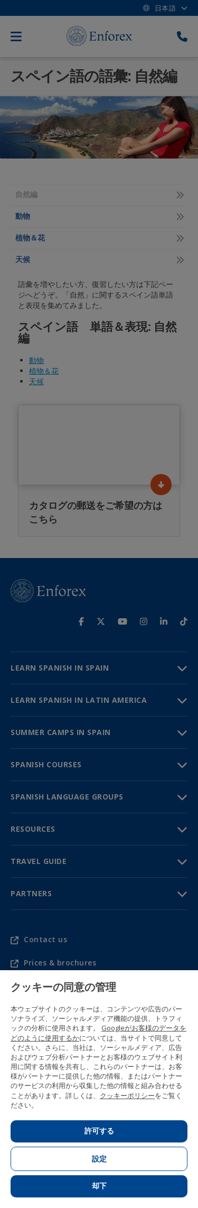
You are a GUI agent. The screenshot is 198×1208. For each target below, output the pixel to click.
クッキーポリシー (127, 1095)
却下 (99, 1186)
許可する (99, 1131)
